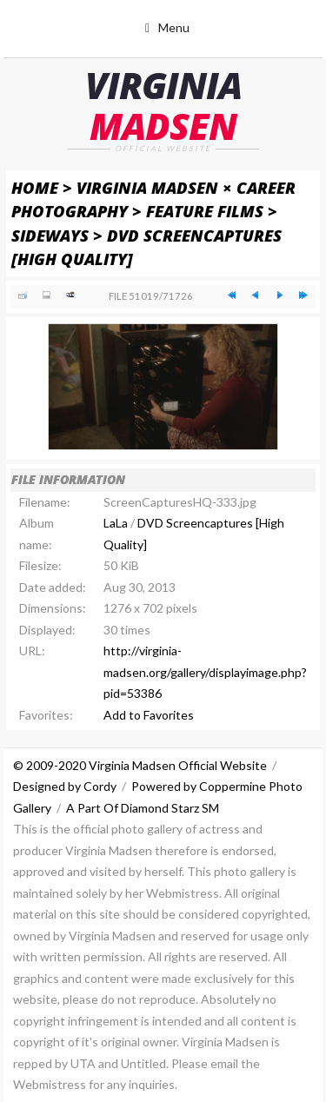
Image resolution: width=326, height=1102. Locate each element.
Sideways (50, 235)
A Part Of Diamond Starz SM (142, 807)
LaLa (115, 522)
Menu (174, 27)
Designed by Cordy (64, 786)
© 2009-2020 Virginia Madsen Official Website (140, 765)
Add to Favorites (148, 714)
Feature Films (204, 211)
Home (34, 187)
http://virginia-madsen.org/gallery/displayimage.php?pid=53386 (205, 671)
